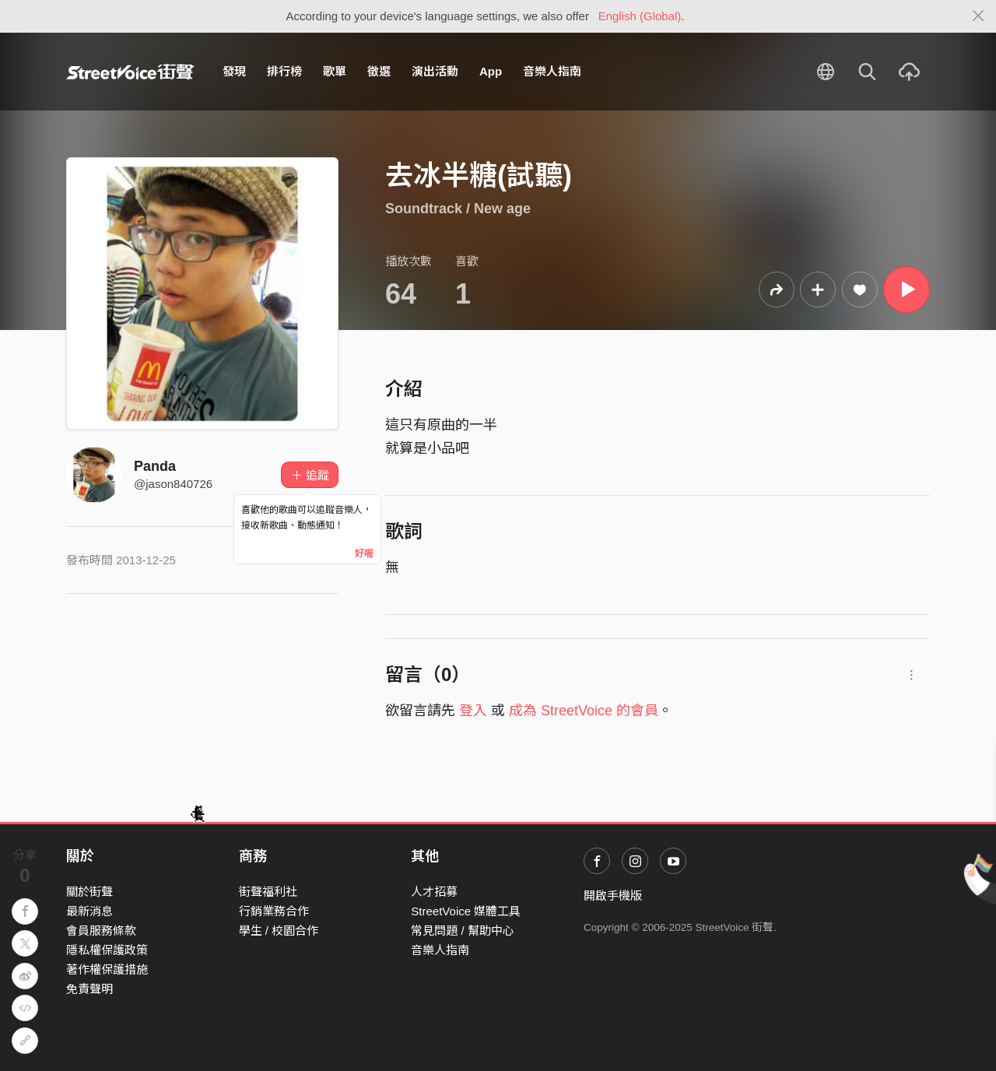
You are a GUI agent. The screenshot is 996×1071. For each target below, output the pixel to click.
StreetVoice (130, 71)
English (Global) (640, 16)
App (490, 71)
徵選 (379, 71)
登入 (473, 710)
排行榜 (284, 71)
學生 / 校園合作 (279, 930)
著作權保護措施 (107, 969)
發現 (234, 71)
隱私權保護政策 (107, 950)
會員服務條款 (101, 930)
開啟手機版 (613, 895)
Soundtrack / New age (458, 208)
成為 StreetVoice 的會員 (583, 710)
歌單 (334, 71)
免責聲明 (89, 989)
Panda (155, 466)
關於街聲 (89, 891)
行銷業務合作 (274, 911)
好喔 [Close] (364, 553)
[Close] (978, 16)
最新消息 (89, 911)
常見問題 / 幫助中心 (462, 930)
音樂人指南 (552, 71)
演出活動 (435, 71)
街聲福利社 (268, 891)
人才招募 (434, 891)
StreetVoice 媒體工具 (466, 911)
